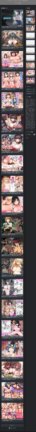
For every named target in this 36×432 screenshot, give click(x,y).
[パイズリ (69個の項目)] (33, 101)
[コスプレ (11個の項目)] (28, 116)
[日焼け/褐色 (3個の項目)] (27, 127)
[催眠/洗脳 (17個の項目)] (30, 110)
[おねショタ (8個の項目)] (32, 119)
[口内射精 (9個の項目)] (28, 119)
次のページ (12, 426)
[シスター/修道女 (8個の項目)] (28, 120)
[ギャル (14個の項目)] (33, 113)
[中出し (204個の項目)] (33, 99)
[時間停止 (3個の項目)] (29, 125)
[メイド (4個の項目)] (34, 124)
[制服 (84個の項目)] (34, 100)
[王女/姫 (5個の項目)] (27, 122)
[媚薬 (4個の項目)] (27, 125)
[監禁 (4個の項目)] (31, 124)
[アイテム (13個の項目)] (33, 114)
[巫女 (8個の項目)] (33, 120)
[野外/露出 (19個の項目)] (33, 109)
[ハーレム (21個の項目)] (27, 109)
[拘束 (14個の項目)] (27, 111)
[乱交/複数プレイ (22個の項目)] (30, 106)
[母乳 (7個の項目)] (30, 121)
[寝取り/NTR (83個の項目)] (28, 101)
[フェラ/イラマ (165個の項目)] (28, 100)
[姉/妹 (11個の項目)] (29, 115)
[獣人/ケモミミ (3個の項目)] (32, 126)
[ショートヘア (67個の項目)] (28, 103)
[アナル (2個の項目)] (33, 129)
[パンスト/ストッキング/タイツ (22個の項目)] (30, 108)
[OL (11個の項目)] (27, 115)
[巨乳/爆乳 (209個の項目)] (28, 99)
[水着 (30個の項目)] (29, 105)
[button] (34, 134)
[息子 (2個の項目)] (30, 127)
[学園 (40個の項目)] (34, 104)
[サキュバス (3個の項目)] (28, 126)
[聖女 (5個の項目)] (30, 122)
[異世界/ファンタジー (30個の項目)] (32, 105)
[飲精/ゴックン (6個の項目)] (33, 121)
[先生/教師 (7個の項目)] (27, 121)
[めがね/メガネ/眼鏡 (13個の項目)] (28, 114)
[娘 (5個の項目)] (26, 124)
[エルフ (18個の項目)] (27, 110)
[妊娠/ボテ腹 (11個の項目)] (33, 115)
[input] (30, 134)
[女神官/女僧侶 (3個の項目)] (33, 125)
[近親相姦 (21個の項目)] (30, 109)
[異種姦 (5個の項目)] (29, 124)
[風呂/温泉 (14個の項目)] (28, 113)
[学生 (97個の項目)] (31, 100)
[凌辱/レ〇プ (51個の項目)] (28, 104)
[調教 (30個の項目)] (27, 105)
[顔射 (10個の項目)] (33, 117)
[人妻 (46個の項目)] (31, 104)
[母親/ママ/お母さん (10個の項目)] (29, 117)
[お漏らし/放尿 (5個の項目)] (33, 122)
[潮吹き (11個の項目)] (33, 116)
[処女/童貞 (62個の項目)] (33, 103)
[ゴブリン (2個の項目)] (28, 129)
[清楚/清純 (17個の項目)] (33, 110)
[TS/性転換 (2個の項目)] (33, 127)
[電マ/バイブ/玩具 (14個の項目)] (32, 111)
